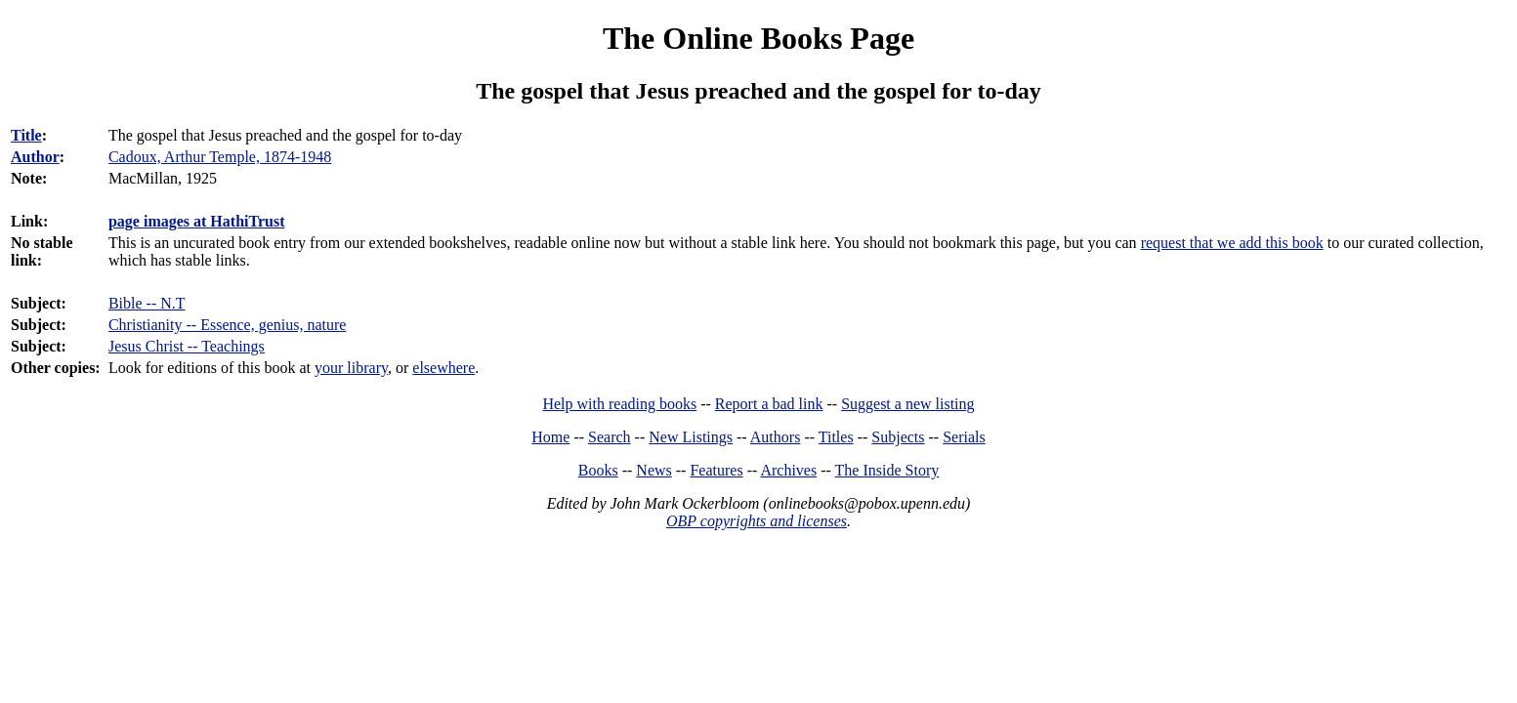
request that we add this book (1232, 242)
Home (550, 437)
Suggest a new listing (907, 403)
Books (598, 470)
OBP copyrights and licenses (756, 521)
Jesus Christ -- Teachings (186, 346)
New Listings (691, 437)
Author (35, 156)
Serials (964, 437)
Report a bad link (769, 403)
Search (609, 437)
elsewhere (443, 367)
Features (716, 470)
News (653, 470)
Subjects (897, 437)
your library (351, 367)
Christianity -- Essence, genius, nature (227, 324)
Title (26, 135)
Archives (788, 470)
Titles (836, 437)
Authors (775, 437)
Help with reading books (619, 403)
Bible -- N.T (147, 303)
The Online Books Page (758, 38)
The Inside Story (887, 470)
